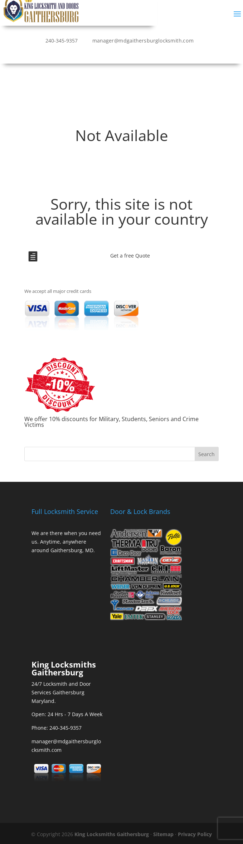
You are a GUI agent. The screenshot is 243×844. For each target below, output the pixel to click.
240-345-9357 (61, 40)
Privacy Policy (195, 834)
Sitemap (163, 834)
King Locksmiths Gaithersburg (111, 834)
